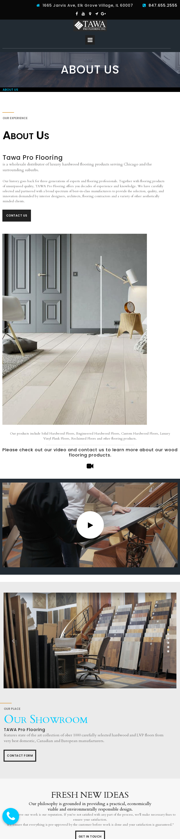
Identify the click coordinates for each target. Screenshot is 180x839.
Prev (13, 640)
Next (167, 640)
